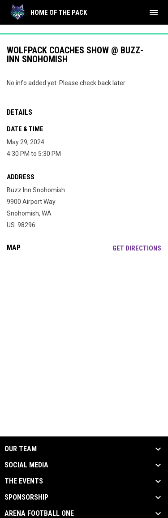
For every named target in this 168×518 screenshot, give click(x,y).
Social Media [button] (26, 465)
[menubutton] (153, 12)
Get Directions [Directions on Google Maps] (136, 248)
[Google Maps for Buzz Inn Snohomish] (84, 327)
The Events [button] (23, 481)
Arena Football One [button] (39, 513)
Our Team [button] (20, 449)
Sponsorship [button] (26, 497)
